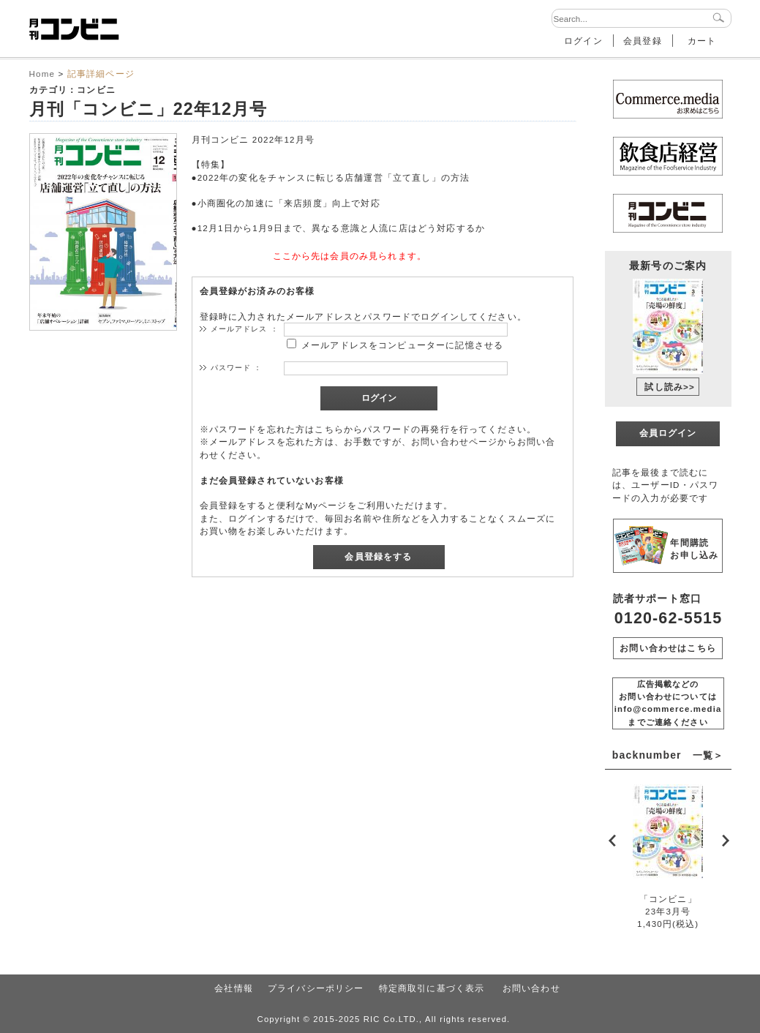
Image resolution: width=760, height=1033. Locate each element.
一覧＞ (708, 755)
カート (702, 40)
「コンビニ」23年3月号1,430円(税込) (668, 911)
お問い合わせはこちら (668, 648)
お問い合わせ (531, 988)
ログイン (583, 40)
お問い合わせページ (454, 441)
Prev (613, 840)
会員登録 (642, 40)
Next (723, 840)
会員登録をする (378, 557)
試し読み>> (669, 386)
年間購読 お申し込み (694, 549)
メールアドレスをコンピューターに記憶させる (402, 345)
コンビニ (96, 89)
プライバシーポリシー (316, 988)
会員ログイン (668, 433)
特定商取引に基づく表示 (432, 988)
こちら (329, 429)
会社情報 (233, 988)
